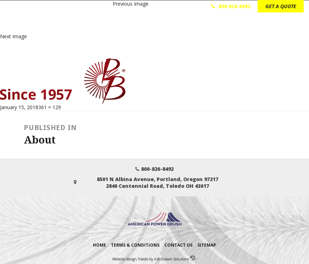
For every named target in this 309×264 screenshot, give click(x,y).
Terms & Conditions (135, 245)
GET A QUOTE (280, 6)
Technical (202, 25)
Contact (255, 25)
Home (99, 245)
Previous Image (130, 3)
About (229, 25)
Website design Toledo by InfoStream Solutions (150, 259)
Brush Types (167, 25)
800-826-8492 (231, 6)
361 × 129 (49, 107)
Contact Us (178, 245)
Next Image (13, 36)
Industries (132, 25)
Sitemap (206, 245)
